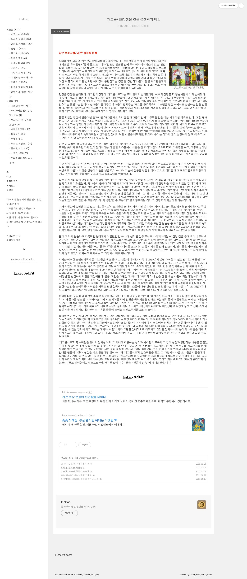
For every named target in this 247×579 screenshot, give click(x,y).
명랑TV (17, 48)
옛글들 (13, 29)
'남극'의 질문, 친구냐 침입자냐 (75, 464)
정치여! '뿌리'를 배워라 (71, 467)
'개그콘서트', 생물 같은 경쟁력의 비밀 (133, 19)
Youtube (86, 575)
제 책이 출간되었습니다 (18, 213)
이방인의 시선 (13, 235)
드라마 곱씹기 (21, 39)
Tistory (192, 575)
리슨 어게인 (18, 67)
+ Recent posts (63, 555)
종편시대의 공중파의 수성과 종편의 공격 (79, 479)
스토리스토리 (19, 153)
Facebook (78, 575)
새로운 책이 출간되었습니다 (20, 208)
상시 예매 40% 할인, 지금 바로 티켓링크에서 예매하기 (93, 424)
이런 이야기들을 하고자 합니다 (22, 217)
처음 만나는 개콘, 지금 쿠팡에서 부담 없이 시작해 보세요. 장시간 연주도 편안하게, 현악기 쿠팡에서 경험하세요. (126, 401)
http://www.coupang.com (74, 392)
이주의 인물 (18, 82)
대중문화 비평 (20, 63)
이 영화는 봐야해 (21, 77)
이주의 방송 (18, 58)
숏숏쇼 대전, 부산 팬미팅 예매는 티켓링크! (89, 420)
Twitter (70, 575)
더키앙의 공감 (13, 240)
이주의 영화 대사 (21, 87)
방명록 (9, 190)
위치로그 (10, 185)
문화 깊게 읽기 (19, 148)
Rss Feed (59, 575)
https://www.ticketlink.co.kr (75, 415)
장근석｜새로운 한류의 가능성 (75, 471)
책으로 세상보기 (21, 143)
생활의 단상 (18, 134)
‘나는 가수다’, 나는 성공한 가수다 (76, 475)
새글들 (12, 101)
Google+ (95, 575)
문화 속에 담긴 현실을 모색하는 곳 (78, 506)
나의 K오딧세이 (20, 129)
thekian (24, 19)
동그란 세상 (19, 53)
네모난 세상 (19, 34)
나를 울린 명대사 (20, 105)
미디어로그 (12, 181)
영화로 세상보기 (21, 43)
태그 (8, 176)
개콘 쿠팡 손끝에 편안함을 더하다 (84, 397)
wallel (209, 575)
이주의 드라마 (20, 72)
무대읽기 (16, 138)
